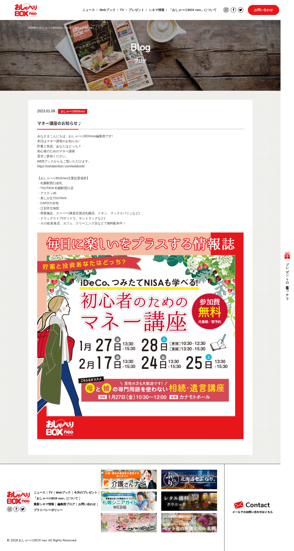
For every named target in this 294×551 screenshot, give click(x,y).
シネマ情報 (156, 10)
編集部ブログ (66, 504)
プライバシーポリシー (48, 510)
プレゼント (136, 10)
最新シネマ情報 (44, 504)
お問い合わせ (263, 10)
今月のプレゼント (85, 492)
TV (121, 10)
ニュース (88, 10)
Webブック (107, 10)
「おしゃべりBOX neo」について (192, 10)
